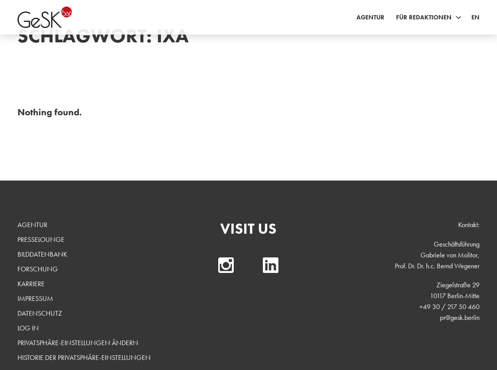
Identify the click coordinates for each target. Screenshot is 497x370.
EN (475, 17)
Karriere (31, 283)
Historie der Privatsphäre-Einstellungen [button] (84, 357)
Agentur (370, 17)
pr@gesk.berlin (460, 317)
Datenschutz (39, 313)
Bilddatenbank (42, 254)
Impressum (35, 298)
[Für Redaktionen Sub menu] (458, 17)
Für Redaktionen (424, 17)
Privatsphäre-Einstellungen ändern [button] (77, 342)
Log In (28, 327)
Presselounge (40, 239)
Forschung (37, 268)
